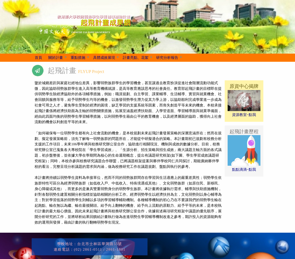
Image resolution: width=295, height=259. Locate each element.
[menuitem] (38, 58)
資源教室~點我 (244, 115)
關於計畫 (55, 58)
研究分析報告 (167, 58)
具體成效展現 (104, 58)
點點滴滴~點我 (244, 169)
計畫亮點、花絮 (135, 58)
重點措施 (78, 58)
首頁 (38, 58)
